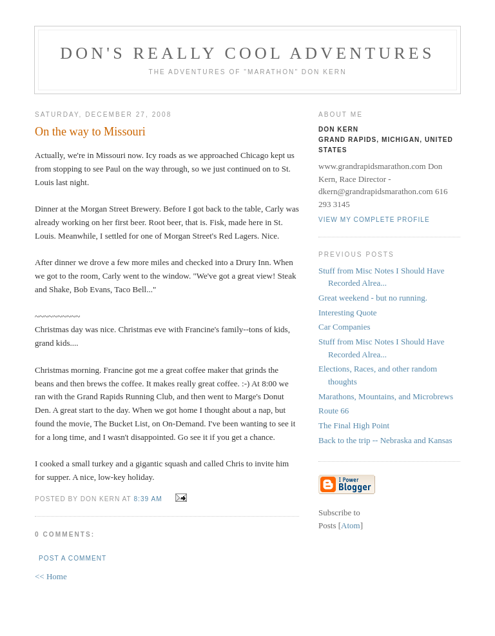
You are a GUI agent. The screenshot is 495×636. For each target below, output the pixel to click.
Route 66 (333, 410)
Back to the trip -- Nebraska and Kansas (385, 440)
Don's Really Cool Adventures (247, 53)
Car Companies (344, 327)
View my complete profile (374, 219)
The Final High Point (353, 425)
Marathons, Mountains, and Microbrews (385, 396)
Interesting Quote (347, 312)
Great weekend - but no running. (372, 298)
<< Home (51, 576)
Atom (350, 525)
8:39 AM (148, 498)
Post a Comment (72, 558)
